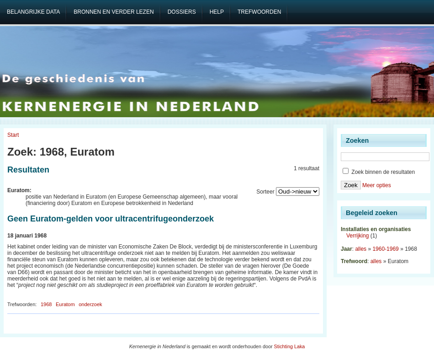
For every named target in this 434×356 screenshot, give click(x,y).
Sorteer (265, 192)
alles (360, 249)
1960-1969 (385, 249)
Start (13, 135)
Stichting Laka (289, 346)
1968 (46, 304)
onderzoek (90, 304)
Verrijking (357, 235)
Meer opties (376, 185)
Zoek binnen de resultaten (379, 172)
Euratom (65, 304)
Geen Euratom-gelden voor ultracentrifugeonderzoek (110, 218)
